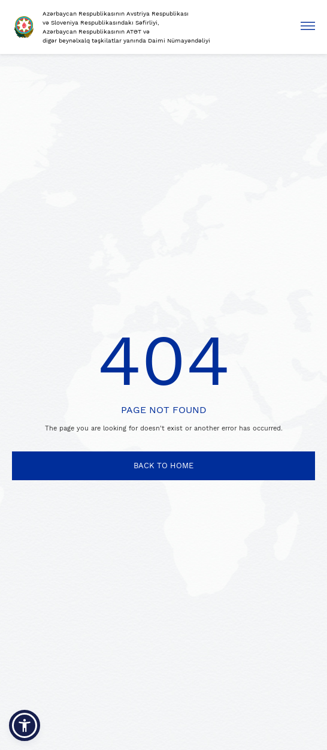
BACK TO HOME (163, 465)
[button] (24, 725)
